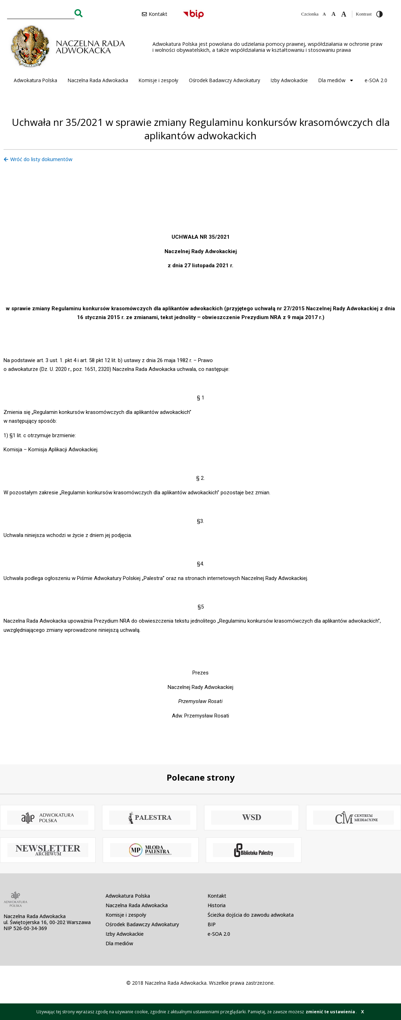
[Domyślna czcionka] (333, 14)
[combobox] (40, 13)
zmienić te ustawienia (330, 1012)
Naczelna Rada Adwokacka (98, 80)
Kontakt (217, 895)
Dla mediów (336, 80)
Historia (217, 905)
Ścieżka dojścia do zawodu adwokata (251, 914)
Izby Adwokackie (289, 80)
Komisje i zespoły (158, 80)
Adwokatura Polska (35, 80)
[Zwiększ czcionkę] (343, 14)
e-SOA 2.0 (376, 80)
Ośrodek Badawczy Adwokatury (224, 80)
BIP (212, 924)
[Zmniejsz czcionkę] (324, 14)
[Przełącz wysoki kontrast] (379, 14)
